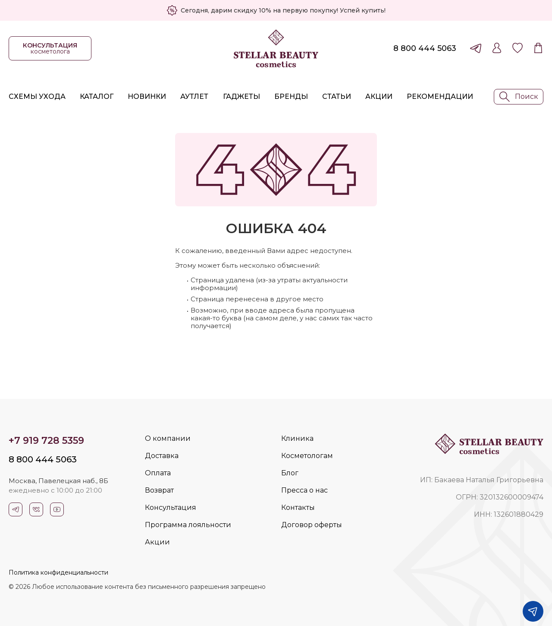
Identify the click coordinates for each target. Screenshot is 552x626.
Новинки (147, 96)
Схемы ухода (37, 96)
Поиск (518, 97)
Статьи (336, 96)
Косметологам (307, 456)
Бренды (291, 96)
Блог (289, 473)
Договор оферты (311, 525)
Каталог (96, 96)
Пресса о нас (304, 490)
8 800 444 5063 (424, 48)
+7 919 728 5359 (46, 440)
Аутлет (194, 96)
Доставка (162, 456)
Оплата (158, 473)
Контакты (298, 507)
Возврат (159, 490)
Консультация (170, 507)
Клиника (297, 438)
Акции (378, 96)
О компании (168, 438)
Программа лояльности (188, 525)
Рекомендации (440, 96)
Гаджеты (241, 96)
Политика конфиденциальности (58, 572)
